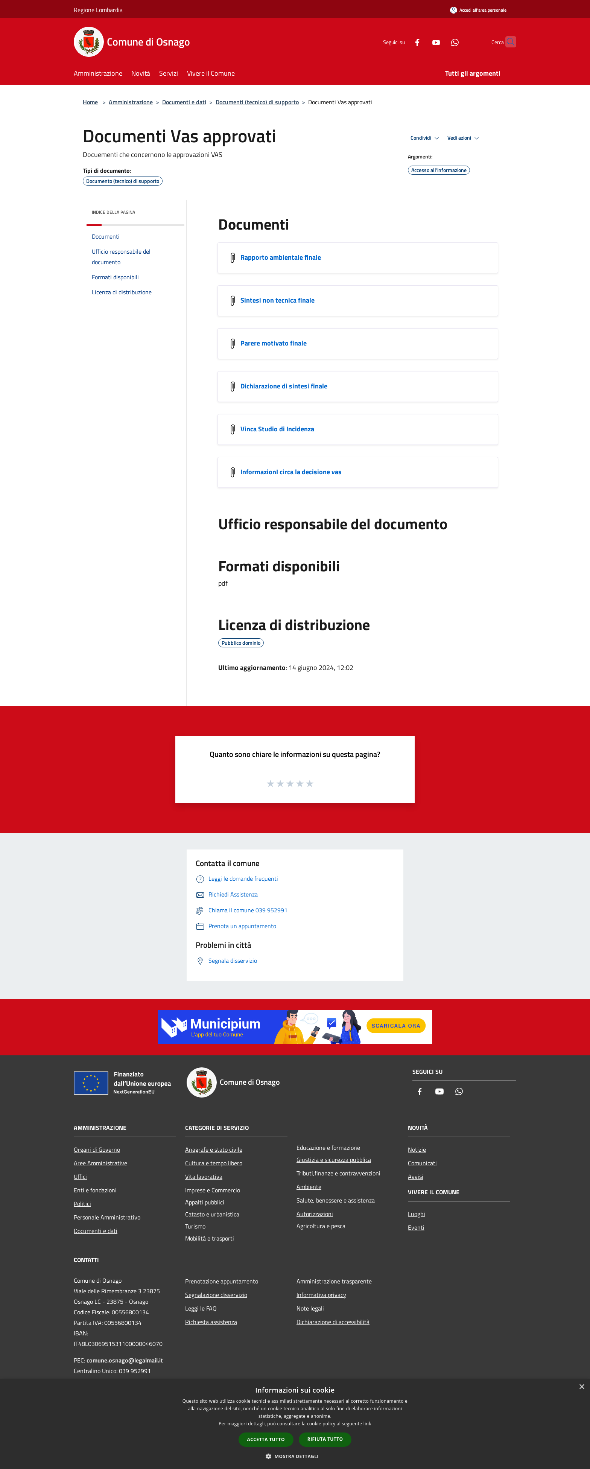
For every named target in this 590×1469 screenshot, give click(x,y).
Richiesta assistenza (211, 1321)
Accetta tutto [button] (266, 1439)
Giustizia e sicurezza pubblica (334, 1159)
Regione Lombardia (98, 9)
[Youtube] (421, 42)
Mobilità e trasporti (209, 1238)
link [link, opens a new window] (367, 1423)
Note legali (310, 1308)
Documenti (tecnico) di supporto (257, 102)
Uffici (80, 1176)
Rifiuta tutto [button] (325, 1439)
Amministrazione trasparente (334, 1281)
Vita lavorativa (203, 1176)
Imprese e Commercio (212, 1190)
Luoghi (416, 1213)
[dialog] (295, 1424)
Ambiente (309, 1186)
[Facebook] (402, 42)
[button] (295, 1456)
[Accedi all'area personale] (478, 10)
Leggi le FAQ (201, 1308)
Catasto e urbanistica (212, 1214)
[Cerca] (507, 42)
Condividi (426, 138)
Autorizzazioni (315, 1213)
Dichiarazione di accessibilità (333, 1321)
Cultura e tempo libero (213, 1163)
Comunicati (422, 1163)
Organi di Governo (97, 1149)
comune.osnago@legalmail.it (125, 1360)
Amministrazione (131, 102)
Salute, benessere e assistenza (336, 1200)
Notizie (417, 1149)
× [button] (581, 1387)
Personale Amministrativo (107, 1217)
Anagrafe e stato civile (213, 1149)
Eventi (416, 1227)
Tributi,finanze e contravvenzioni (338, 1173)
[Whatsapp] (440, 42)
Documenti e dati (184, 102)
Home (90, 102)
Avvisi (415, 1176)
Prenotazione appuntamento (221, 1281)
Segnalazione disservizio (216, 1294)
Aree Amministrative (100, 1163)
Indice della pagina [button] (113, 212)
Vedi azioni (464, 138)
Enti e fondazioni (95, 1190)
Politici (82, 1203)
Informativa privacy (321, 1294)
